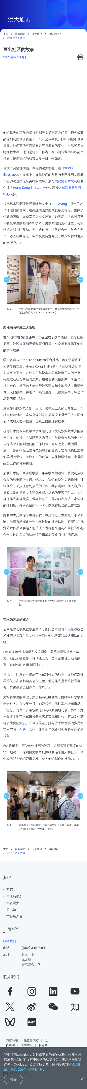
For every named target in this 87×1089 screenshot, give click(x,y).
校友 (9, 889)
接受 (13, 1079)
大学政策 (27, 1045)
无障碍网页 (31, 1040)
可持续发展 (14, 916)
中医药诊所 (14, 896)
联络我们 (9, 941)
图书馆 (11, 910)
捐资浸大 (12, 903)
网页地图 (12, 1040)
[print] (80, 57)
